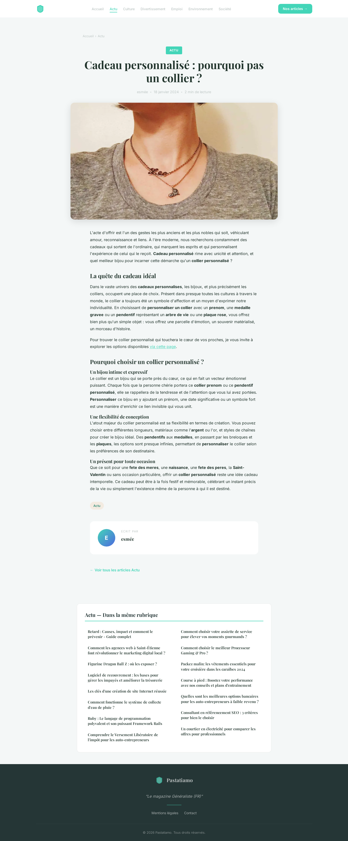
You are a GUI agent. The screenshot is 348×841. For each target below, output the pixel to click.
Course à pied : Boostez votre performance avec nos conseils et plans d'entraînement (217, 683)
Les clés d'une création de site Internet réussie (127, 691)
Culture (129, 9)
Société (225, 9)
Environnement (200, 9)
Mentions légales (165, 813)
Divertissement (153, 9)
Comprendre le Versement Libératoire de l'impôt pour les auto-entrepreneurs (123, 737)
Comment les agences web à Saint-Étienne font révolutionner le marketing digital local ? (126, 650)
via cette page (163, 346)
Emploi (177, 9)
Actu (113, 9)
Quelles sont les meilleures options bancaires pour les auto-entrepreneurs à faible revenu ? (220, 699)
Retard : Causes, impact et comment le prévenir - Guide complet (120, 634)
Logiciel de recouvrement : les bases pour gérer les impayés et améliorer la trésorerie (125, 678)
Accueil (98, 9)
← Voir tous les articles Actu (115, 570)
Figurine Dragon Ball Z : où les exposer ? (122, 663)
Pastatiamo (174, 780)
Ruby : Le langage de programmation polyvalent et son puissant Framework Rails (125, 721)
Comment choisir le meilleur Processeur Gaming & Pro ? (215, 650)
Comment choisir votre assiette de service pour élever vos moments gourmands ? (216, 634)
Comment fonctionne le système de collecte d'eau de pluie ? (124, 705)
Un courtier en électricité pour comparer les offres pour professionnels (218, 731)
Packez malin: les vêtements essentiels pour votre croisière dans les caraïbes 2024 (218, 666)
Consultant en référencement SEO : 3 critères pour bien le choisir (219, 715)
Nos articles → (295, 9)
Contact (190, 813)
